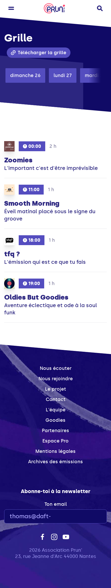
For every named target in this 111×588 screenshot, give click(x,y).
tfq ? (12, 254)
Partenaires (55, 430)
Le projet (55, 389)
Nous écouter (55, 368)
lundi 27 (63, 75)
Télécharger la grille (38, 53)
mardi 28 (95, 75)
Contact (56, 399)
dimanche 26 (25, 75)
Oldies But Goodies (36, 297)
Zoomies (18, 160)
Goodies (55, 420)
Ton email (55, 504)
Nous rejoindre (55, 379)
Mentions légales (55, 451)
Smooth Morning (32, 203)
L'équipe (56, 410)
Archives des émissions (55, 462)
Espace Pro (55, 441)
